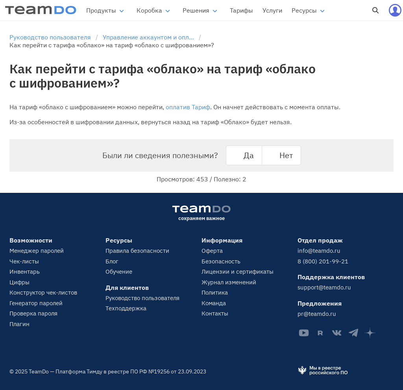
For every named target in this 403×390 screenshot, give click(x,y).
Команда (214, 303)
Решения (196, 10)
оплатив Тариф (188, 107)
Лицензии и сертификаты (238, 271)
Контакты (215, 313)
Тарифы (241, 10)
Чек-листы (24, 261)
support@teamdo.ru (324, 287)
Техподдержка (125, 308)
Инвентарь (24, 271)
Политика (215, 292)
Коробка (149, 10)
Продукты (101, 10)
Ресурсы (304, 10)
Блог (111, 261)
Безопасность (221, 261)
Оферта (212, 250)
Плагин (19, 324)
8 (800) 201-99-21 (323, 261)
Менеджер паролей (36, 250)
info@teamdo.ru (319, 250)
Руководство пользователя (142, 298)
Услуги (272, 10)
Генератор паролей (36, 303)
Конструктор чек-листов (43, 292)
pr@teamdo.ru (317, 313)
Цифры (19, 282)
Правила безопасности (137, 250)
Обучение (118, 271)
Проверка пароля (33, 313)
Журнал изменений (229, 282)
